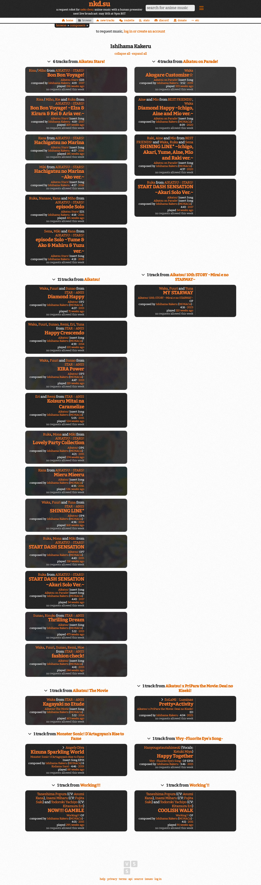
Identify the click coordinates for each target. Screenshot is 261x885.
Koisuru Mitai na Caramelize (65, 404)
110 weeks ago (184, 310)
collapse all (122, 54)
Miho (42, 71)
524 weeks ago (75, 421)
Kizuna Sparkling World (57, 752)
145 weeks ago (75, 153)
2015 (81, 418)
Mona (57, 434)
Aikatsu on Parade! (200, 61)
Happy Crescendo (64, 333)
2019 (190, 83)
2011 (190, 821)
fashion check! (68, 656)
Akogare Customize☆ (169, 75)
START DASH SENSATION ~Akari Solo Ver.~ (165, 189)
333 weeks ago (184, 86)
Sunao (71, 289)
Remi (64, 324)
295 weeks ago (75, 825)
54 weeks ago (185, 210)
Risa (32, 71)
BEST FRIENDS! (180, 100)
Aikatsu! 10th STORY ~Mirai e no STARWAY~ (165, 297)
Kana (42, 138)
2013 (81, 308)
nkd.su (99, 4)
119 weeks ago (75, 383)
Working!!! (90, 785)
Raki (150, 138)
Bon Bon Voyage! (65, 75)
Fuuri (54, 289)
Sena (48, 231)
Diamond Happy (66, 297)
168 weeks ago (75, 525)
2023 (190, 307)
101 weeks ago (75, 347)
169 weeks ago (75, 124)
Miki (42, 167)
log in (158, 879)
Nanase (45, 198)
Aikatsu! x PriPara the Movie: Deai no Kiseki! (165, 709)
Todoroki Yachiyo (64, 802)
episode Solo (70, 207)
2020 (190, 124)
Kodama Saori (60, 766)
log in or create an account (144, 31)
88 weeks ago (75, 769)
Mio (156, 100)
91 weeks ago (185, 825)
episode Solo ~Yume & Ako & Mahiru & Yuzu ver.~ (60, 245)
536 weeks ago (75, 489)
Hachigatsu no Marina (59, 142)
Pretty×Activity (176, 704)
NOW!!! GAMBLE (66, 810)
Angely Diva (75, 748)
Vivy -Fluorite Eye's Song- (199, 738)
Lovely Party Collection (58, 443)
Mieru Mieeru (69, 475)
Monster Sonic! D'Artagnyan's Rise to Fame (57, 757)
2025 (190, 715)
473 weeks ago (75, 634)
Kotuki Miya (183, 752)
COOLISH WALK (175, 810)
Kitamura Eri (73, 806)
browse (61, 25)
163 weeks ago (75, 718)
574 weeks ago (75, 457)
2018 (81, 185)
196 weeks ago (75, 86)
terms (122, 879)
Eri (72, 324)
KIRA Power (70, 369)
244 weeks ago (75, 670)
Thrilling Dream (66, 620)
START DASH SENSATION (56, 547)
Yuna (80, 324)
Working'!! (199, 785)
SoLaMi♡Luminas (178, 700)
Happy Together (175, 756)
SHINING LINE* (67, 511)
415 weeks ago (75, 218)
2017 (81, 83)
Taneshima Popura (52, 794)
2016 (81, 150)
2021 (190, 764)
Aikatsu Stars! (91, 61)
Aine (142, 100)
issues (149, 879)
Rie (57, 100)
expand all (139, 54)
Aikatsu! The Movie (90, 690)
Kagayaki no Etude (63, 704)
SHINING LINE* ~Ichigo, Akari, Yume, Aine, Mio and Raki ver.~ (166, 152)
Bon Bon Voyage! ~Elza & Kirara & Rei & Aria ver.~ (57, 111)
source (138, 879)
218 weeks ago (75, 561)
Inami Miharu (57, 798)
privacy (112, 879)
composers (77, 25)
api (130, 879)
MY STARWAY (178, 293)
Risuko (50, 616)
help (102, 879)
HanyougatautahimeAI (162, 748)
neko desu (86, 9)
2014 (81, 344)
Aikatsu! (172, 197)
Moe (80, 648)
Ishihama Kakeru (59, 83)
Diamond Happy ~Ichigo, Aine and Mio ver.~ (165, 111)
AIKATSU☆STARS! (69, 71)
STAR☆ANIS (74, 293)
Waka (188, 71)
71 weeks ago (76, 311)
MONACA (185, 121)
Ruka (71, 100)
